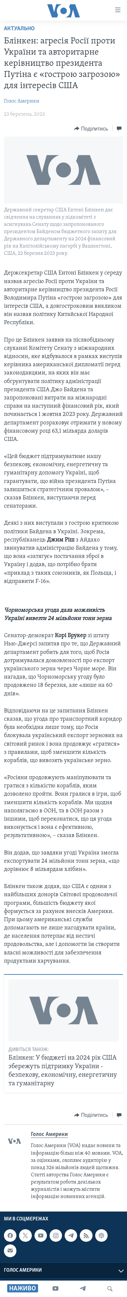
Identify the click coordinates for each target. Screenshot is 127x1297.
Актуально (19, 29)
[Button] (91, 128)
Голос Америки (21, 101)
